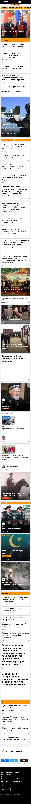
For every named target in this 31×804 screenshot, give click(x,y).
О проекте (3, 770)
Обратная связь (5, 785)
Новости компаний (6, 774)
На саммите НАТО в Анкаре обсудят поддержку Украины (14, 128)
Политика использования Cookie (9, 779)
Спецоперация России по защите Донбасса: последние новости (14, 117)
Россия (26, 756)
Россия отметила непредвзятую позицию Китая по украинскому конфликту (15, 132)
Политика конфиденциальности (9, 776)
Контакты (9, 770)
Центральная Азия (16, 756)
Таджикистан (5, 756)
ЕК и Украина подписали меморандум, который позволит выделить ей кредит (15, 123)
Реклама (16, 772)
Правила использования (7, 772)
